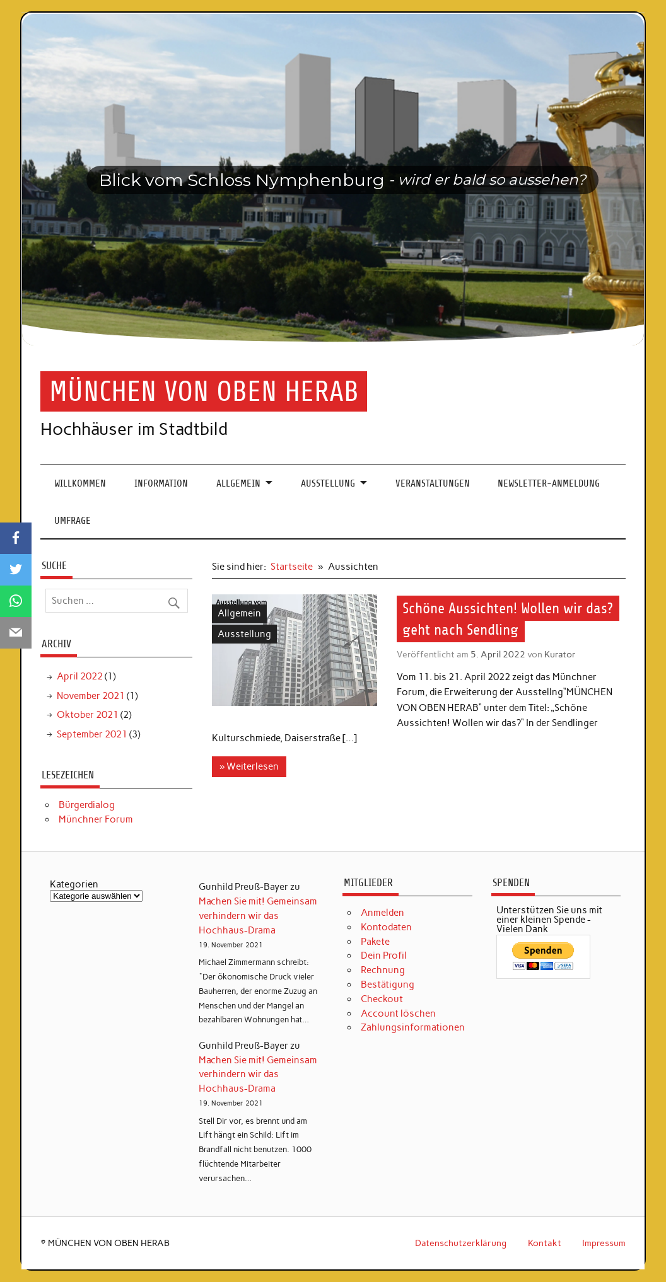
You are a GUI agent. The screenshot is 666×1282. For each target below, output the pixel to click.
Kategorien (74, 884)
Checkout (382, 999)
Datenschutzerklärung (460, 1243)
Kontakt (544, 1243)
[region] (333, 179)
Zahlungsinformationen (413, 1027)
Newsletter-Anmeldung (549, 483)
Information (161, 483)
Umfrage (72, 520)
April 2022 (80, 676)
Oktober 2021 (88, 714)
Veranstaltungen (432, 483)
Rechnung (383, 970)
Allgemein (238, 483)
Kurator (560, 654)
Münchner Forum (96, 819)
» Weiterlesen (249, 766)
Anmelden (382, 912)
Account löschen (398, 1013)
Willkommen (80, 483)
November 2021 (91, 696)
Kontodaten (386, 927)
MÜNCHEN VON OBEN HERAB (204, 391)
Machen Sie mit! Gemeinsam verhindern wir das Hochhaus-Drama (258, 916)
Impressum (604, 1243)
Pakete (375, 941)
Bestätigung (387, 984)
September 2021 (92, 734)
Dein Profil (384, 955)
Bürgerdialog (87, 805)
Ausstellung (328, 483)
